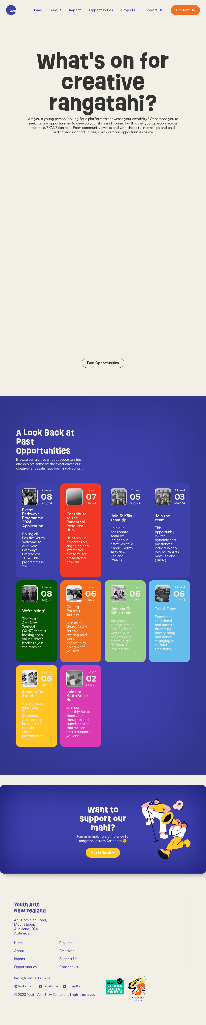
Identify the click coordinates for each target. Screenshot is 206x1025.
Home (37, 10)
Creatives (66, 951)
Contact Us (68, 967)
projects (128, 10)
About (55, 10)
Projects (65, 943)
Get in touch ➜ (103, 852)
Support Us (153, 10)
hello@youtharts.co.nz (32, 978)
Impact (75, 10)
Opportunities (101, 10)
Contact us (185, 10)
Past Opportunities (103, 381)
